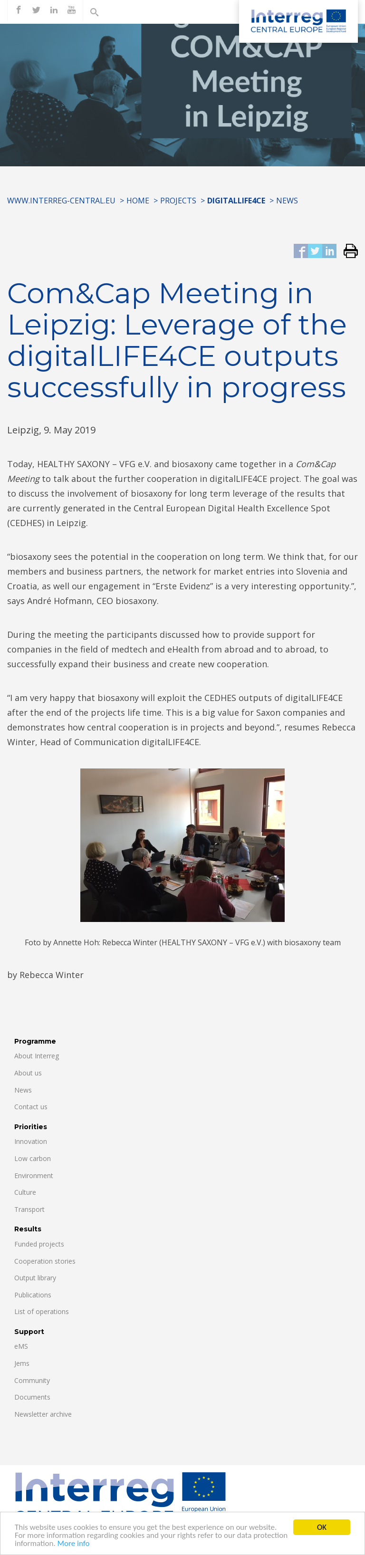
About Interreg (36, 1055)
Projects (178, 200)
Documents (32, 1396)
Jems (21, 1363)
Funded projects (39, 1243)
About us (28, 1072)
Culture (25, 1192)
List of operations (41, 1311)
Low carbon (32, 1158)
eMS (21, 1346)
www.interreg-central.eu (61, 200)
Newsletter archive (43, 1414)
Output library (35, 1277)
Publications (32, 1294)
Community (32, 1380)
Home (137, 200)
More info (74, 1546)
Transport (29, 1209)
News (287, 200)
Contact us (31, 1106)
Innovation (30, 1141)
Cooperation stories (45, 1261)
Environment (33, 1175)
